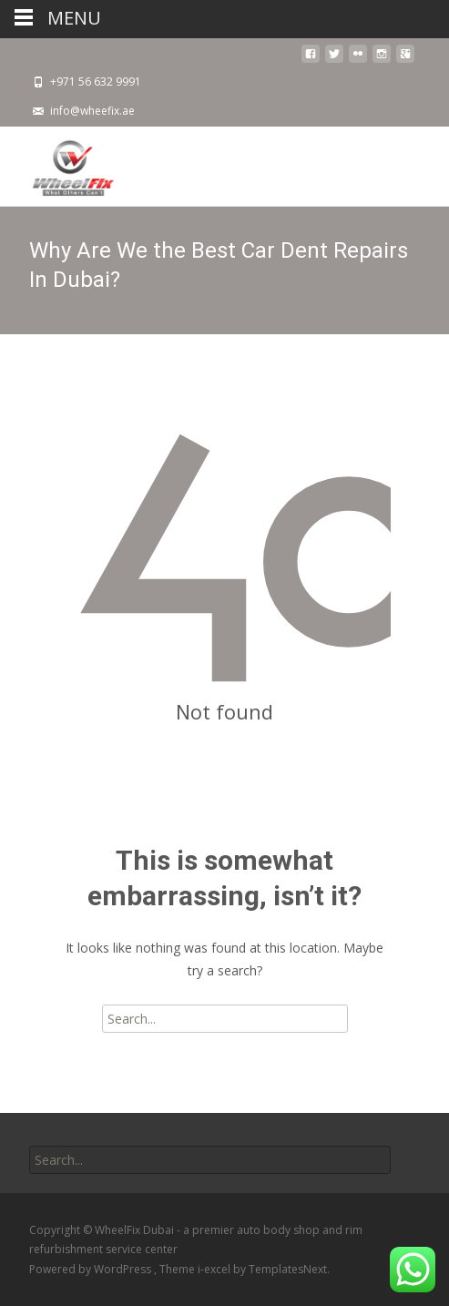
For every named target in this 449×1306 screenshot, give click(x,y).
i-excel (215, 1269)
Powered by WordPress (91, 1269)
